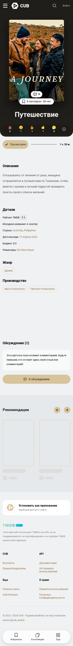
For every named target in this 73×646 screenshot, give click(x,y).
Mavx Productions (15, 288)
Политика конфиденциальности (52, 596)
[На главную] (20, 6)
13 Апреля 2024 (28, 236)
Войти (66, 5)
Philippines (30, 230)
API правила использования (48, 570)
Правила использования (53, 589)
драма (9, 270)
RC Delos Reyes (25, 250)
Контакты (8, 563)
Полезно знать (11, 589)
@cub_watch (17, 620)
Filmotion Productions (42, 288)
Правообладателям (14, 568)
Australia (18, 230)
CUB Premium (10, 594)
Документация (48, 563)
